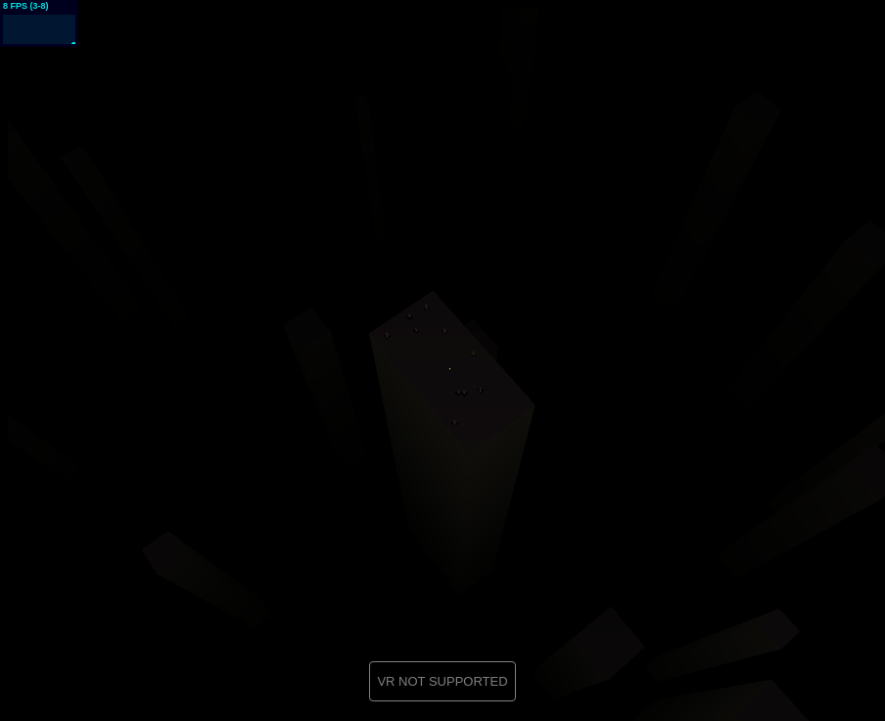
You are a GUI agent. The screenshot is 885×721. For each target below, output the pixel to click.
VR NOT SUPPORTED (442, 681)
